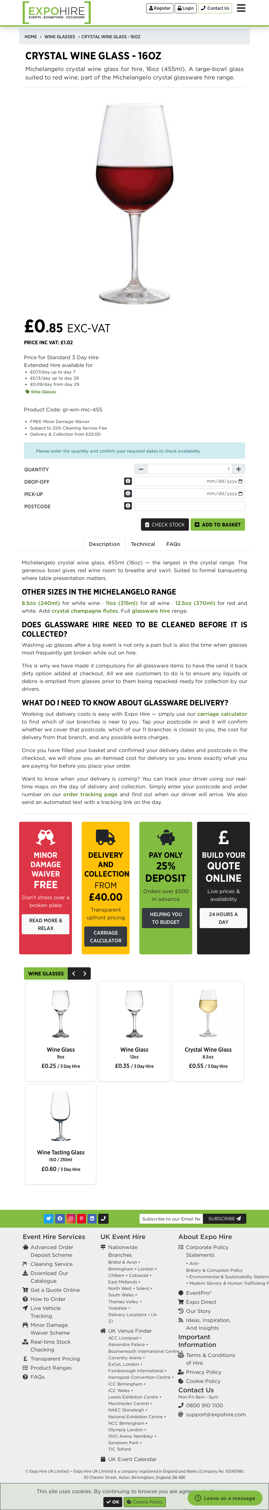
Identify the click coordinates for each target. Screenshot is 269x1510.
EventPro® (198, 1293)
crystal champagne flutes (85, 611)
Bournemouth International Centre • (145, 1351)
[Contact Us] (215, 8)
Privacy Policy (203, 1372)
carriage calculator (222, 714)
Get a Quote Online (55, 1290)
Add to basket (218, 524)
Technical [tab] (143, 544)
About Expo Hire (205, 1237)
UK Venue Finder (130, 1330)
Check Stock (165, 524)
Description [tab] (104, 544)
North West (120, 1288)
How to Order (47, 1299)
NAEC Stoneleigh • (127, 1410)
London (146, 1269)
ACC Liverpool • (125, 1338)
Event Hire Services (54, 1237)
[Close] (112, 1502)
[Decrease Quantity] (140, 469)
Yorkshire (117, 1308)
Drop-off (37, 481)
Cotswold (138, 1275)
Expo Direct (201, 1302)
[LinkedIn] (92, 1218)
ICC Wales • (120, 1390)
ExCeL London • (125, 1364)
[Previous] (73, 973)
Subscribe (224, 1218)
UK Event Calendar (132, 1459)
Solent (142, 1288)
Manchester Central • (130, 1403)
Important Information (197, 1341)
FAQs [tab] (173, 544)
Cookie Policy (203, 1381)
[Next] (85, 973)
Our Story (198, 1311)
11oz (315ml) (122, 603)
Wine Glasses (41, 391)
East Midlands (122, 1282)
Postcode (37, 506)
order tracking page (90, 794)
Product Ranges (51, 1367)
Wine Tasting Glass (61, 1155)
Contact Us (196, 1390)
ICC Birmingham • (127, 1384)
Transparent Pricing (55, 1358)
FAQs (37, 1377)
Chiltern (116, 1275)
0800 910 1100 (204, 1405)
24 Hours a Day (223, 918)
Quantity (36, 469)
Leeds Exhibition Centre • (134, 1397)
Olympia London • (127, 1430)
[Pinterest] (81, 1218)
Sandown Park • (125, 1442)
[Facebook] (60, 1218)
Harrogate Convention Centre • (141, 1377)
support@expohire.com (216, 1414)
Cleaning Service (51, 1264)
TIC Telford (119, 1449)
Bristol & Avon (122, 1262)
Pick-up (33, 494)
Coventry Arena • (126, 1358)
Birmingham (120, 1269)
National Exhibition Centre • (137, 1417)
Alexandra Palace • (128, 1344)
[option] (60, 1014)
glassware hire (151, 611)
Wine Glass (61, 1053)
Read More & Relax (45, 924)
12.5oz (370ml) (195, 603)
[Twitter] (48, 1218)
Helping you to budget (166, 918)
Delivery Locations (127, 1314)
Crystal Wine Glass (208, 1053)
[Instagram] (71, 1218)
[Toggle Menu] (241, 8)
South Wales (121, 1295)
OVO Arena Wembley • (132, 1436)
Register (159, 8)
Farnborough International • (137, 1371)
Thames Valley (123, 1301)
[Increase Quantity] (238, 469)
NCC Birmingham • (127, 1423)
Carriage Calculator (106, 936)
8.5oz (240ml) (41, 603)
